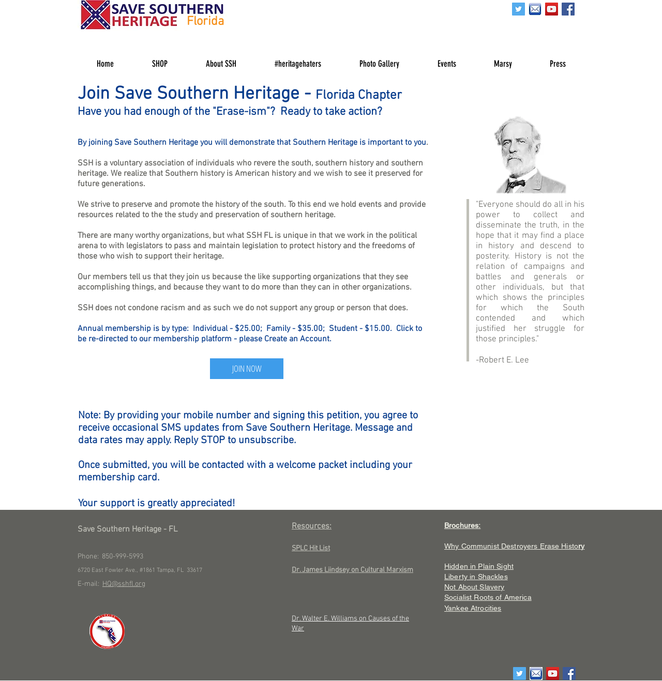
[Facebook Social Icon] (568, 9)
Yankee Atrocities (472, 608)
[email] (535, 9)
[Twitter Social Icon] (518, 9)
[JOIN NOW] (246, 368)
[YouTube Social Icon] (551, 9)
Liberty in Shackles (476, 576)
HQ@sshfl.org (123, 584)
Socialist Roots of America (488, 597)
